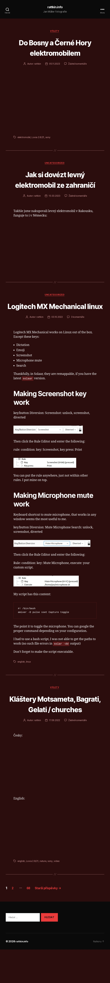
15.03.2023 (54, 207)
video (57, 894)
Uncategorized (55, 164)
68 (31, 921)
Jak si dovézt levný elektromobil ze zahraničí (55, 186)
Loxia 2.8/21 (38, 138)
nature (43, 894)
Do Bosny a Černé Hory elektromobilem (55, 48)
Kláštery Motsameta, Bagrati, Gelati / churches (55, 732)
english (21, 684)
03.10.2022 (57, 339)
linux (28, 684)
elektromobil (24, 138)
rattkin (37, 64)
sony (48, 138)
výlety (55, 31)
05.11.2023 (54, 64)
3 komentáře (78, 339)
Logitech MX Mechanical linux (55, 323)
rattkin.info (55, 7)
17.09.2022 (54, 753)
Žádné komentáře (77, 64)
